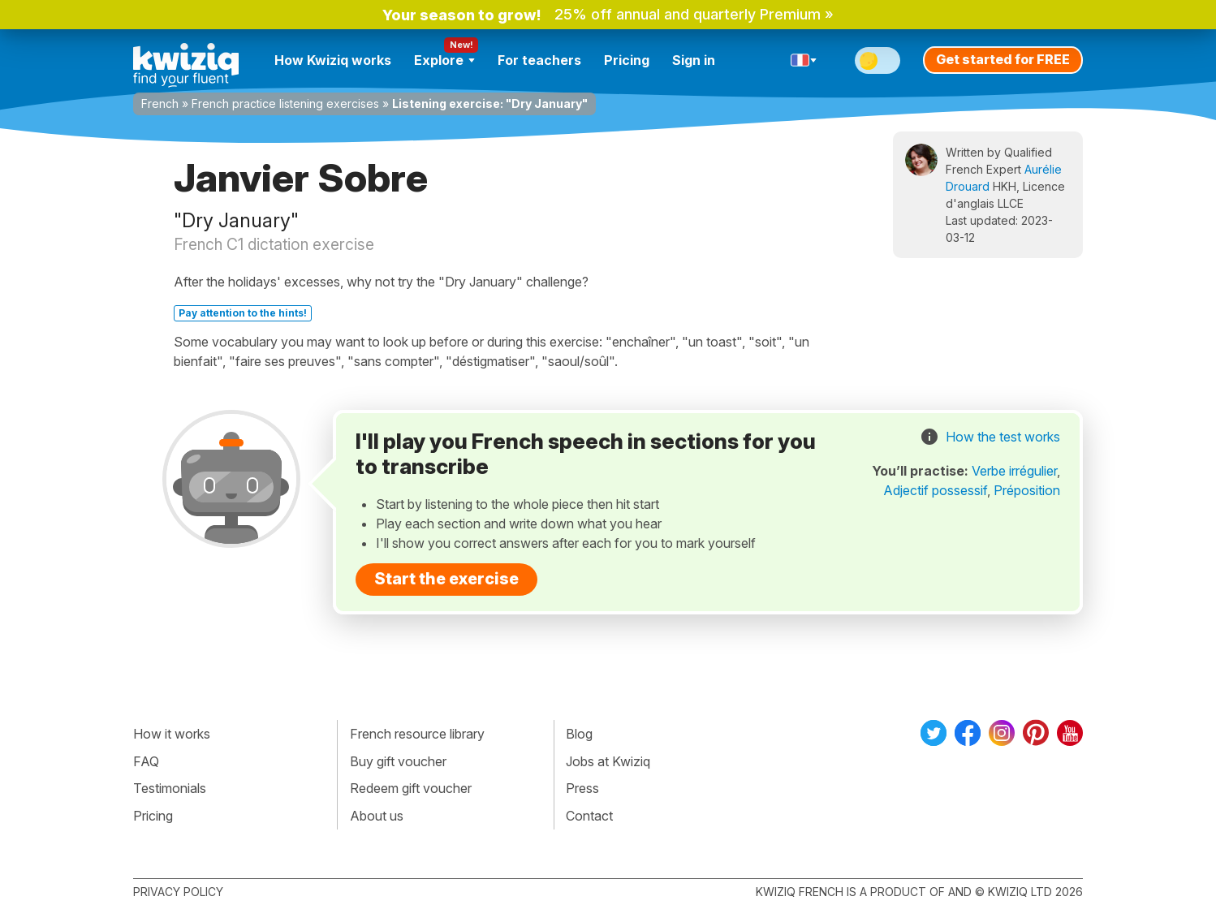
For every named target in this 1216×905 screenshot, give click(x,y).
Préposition (1027, 490)
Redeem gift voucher (411, 788)
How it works (171, 734)
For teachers (539, 60)
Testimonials (169, 788)
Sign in (693, 60)
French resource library (417, 734)
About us (376, 816)
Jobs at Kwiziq (608, 761)
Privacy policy (178, 892)
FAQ (146, 761)
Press (582, 788)
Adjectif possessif (935, 490)
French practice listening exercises (285, 103)
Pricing (626, 60)
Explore (444, 60)
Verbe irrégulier (1014, 471)
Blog (579, 734)
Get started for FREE (1003, 59)
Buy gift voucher (398, 761)
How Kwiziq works (332, 60)
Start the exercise (446, 578)
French (160, 103)
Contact (589, 816)
